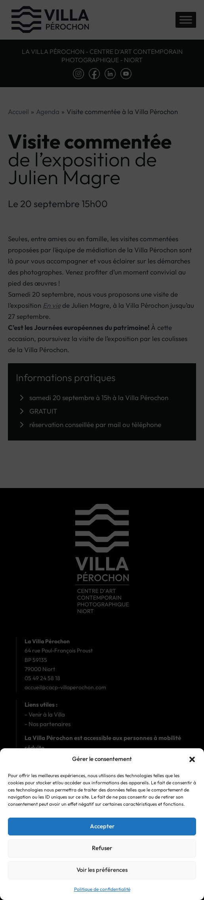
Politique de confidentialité (102, 889)
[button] (192, 759)
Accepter (102, 826)
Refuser (102, 848)
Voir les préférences (102, 869)
